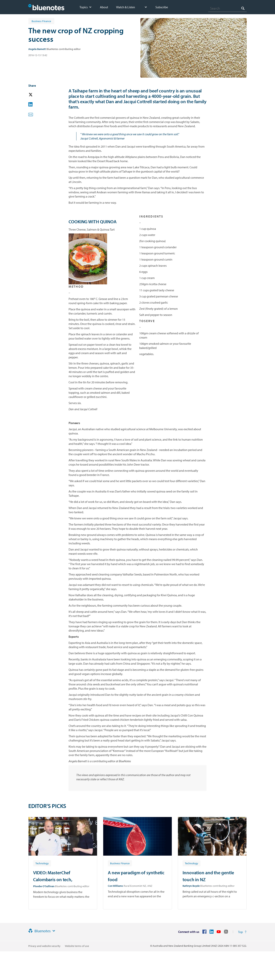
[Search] (227, 8)
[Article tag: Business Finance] (120, 863)
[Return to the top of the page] (242, 932)
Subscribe (161, 7)
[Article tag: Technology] (42, 863)
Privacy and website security (44, 946)
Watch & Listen (125, 7)
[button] (36, 94)
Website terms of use (77, 946)
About (104, 7)
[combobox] (227, 8)
